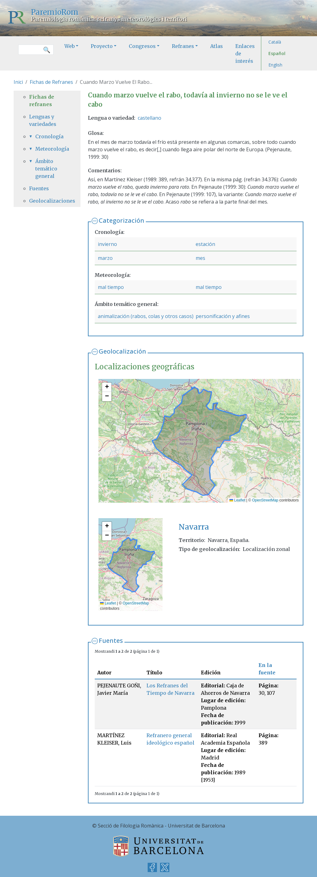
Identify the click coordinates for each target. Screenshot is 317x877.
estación (205, 244)
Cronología (49, 136)
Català (274, 42)
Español (276, 53)
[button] (106, 387)
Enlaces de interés (245, 53)
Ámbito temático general (46, 168)
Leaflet (237, 500)
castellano (149, 117)
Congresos (142, 46)
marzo (105, 258)
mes (200, 258)
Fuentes (111, 640)
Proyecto (102, 46)
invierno (107, 244)
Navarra (194, 527)
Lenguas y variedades (42, 120)
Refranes (183, 46)
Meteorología (50, 149)
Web (69, 46)
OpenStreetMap (265, 500)
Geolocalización (122, 351)
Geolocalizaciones (47, 201)
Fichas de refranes (41, 100)
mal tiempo (111, 287)
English (275, 65)
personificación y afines (223, 316)
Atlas (216, 46)
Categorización (121, 220)
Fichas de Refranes (51, 82)
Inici (18, 82)
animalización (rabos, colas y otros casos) (145, 316)
